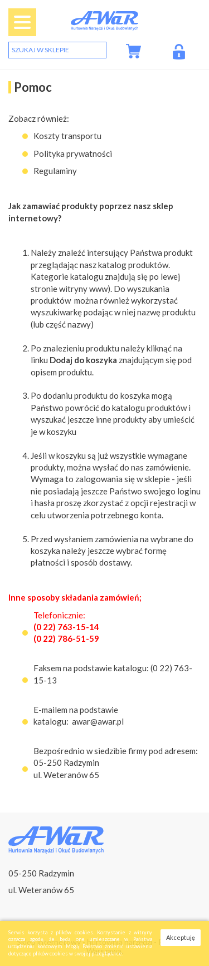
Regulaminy (55, 171)
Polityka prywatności (72, 153)
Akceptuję (180, 937)
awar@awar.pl (98, 721)
